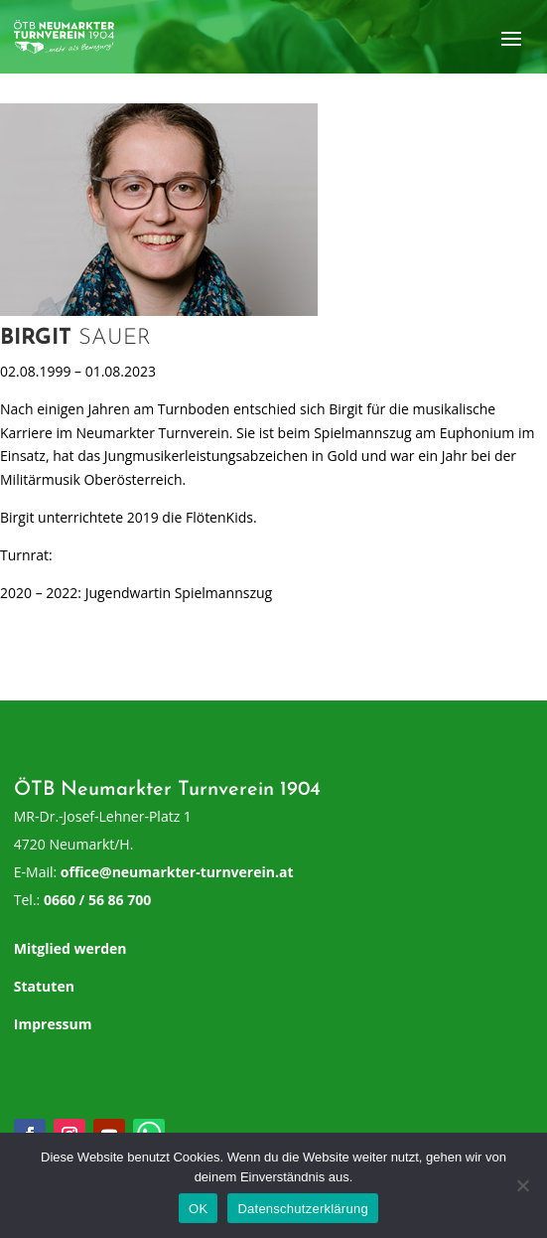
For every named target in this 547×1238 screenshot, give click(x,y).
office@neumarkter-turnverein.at (177, 871)
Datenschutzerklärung (302, 1208)
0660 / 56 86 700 (97, 899)
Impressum (53, 1023)
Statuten (44, 986)
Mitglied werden (70, 948)
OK (198, 1208)
